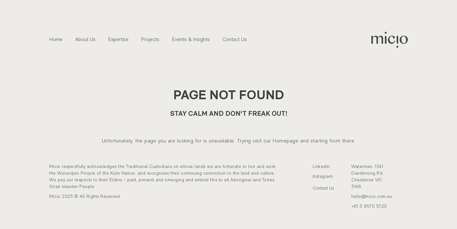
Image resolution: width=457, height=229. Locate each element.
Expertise (118, 39)
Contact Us (234, 39)
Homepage (285, 141)
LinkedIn (323, 166)
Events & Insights (191, 39)
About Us (85, 39)
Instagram (324, 176)
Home (56, 39)
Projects (150, 39)
